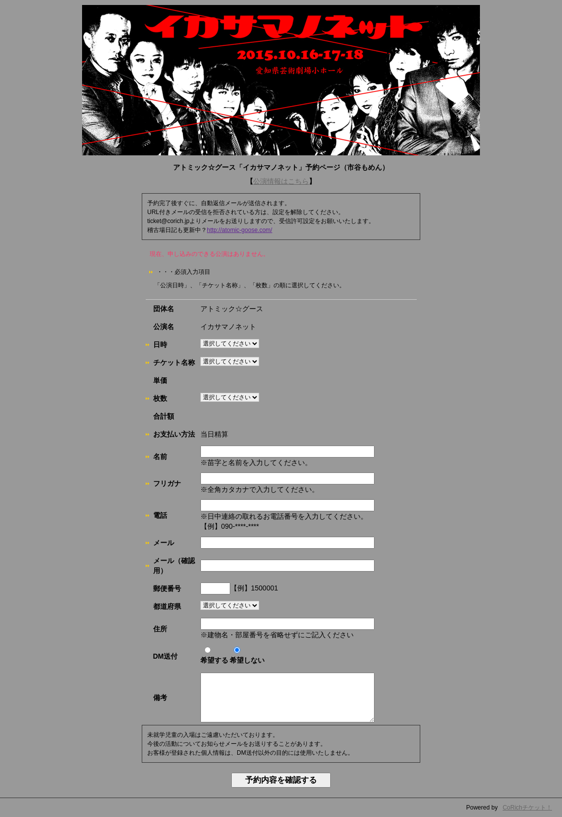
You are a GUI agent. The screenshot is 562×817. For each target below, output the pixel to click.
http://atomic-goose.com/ (239, 230)
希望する (214, 655)
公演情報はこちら (281, 181)
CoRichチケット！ (527, 807)
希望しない (247, 655)
